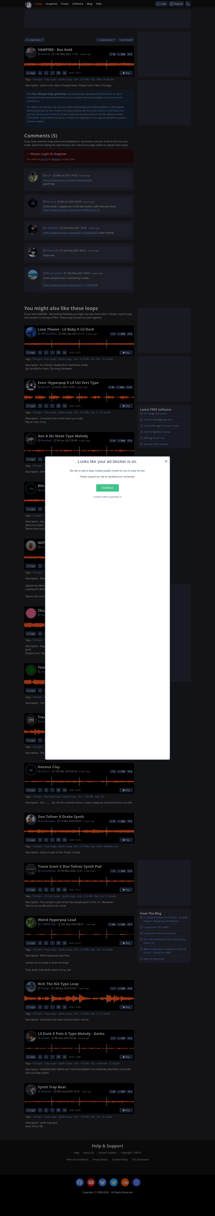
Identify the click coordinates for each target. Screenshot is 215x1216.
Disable (107, 487)
